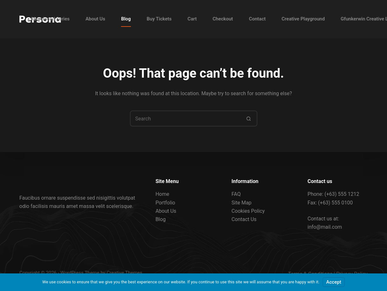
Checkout (223, 19)
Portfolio (165, 202)
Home (162, 194)
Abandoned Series (50, 19)
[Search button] (249, 118)
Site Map (242, 202)
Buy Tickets (159, 19)
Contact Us (244, 219)
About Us (95, 19)
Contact (257, 19)
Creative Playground (303, 19)
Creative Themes (124, 273)
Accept (333, 282)
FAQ (236, 194)
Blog (126, 19)
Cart (192, 19)
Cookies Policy (248, 211)
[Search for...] (186, 118)
